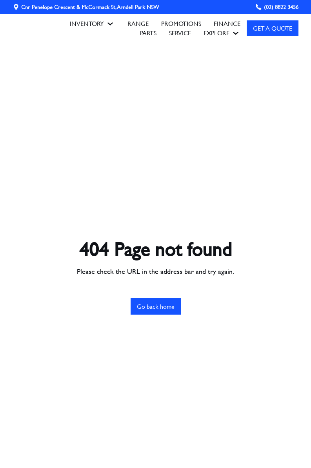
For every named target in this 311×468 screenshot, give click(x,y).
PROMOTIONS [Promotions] (181, 23)
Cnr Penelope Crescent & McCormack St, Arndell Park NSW (90, 7)
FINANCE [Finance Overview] (227, 23)
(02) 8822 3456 (281, 7)
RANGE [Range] (138, 23)
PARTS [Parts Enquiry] (148, 32)
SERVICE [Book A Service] (180, 32)
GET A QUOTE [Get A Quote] (272, 28)
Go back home (156, 306)
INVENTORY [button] (92, 23)
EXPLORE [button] (222, 33)
